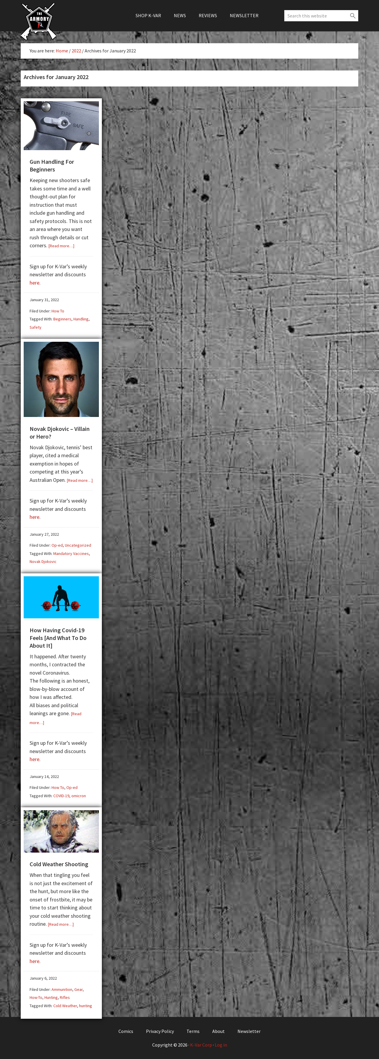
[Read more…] (61, 245)
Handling (81, 319)
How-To (36, 997)
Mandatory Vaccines (71, 553)
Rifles (65, 997)
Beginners (62, 319)
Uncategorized (78, 545)
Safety (35, 327)
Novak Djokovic (43, 561)
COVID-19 (61, 795)
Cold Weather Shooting (59, 864)
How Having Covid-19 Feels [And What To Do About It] (58, 637)
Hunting (51, 997)
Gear (78, 989)
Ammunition (62, 989)
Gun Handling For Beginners (52, 165)
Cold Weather (65, 1005)
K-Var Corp (201, 1045)
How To (58, 311)
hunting (85, 1005)
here (34, 282)
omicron (78, 795)
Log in (221, 1045)
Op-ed (57, 545)
